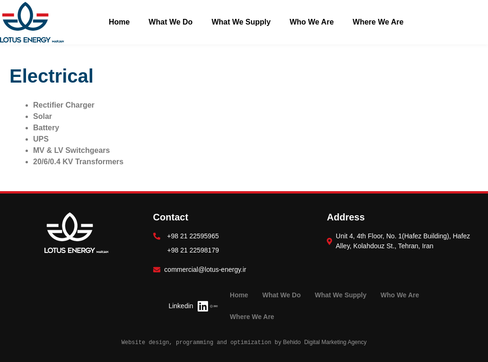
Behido (291, 342)
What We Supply (240, 22)
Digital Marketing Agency (335, 342)
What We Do (170, 22)
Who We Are (311, 22)
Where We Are (378, 22)
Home (119, 22)
